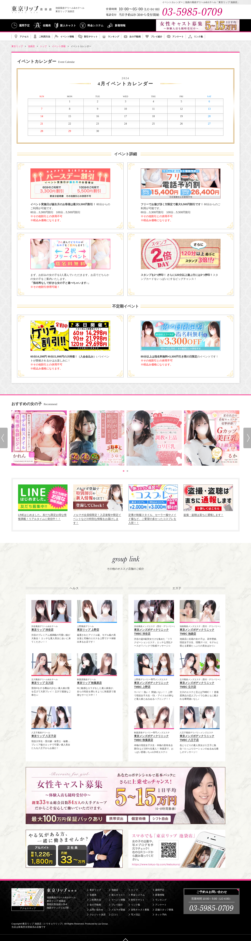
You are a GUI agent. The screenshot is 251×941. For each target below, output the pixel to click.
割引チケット (91, 36)
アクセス (24, 36)
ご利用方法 (44, 36)
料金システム (95, 25)
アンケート (178, 36)
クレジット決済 (98, 914)
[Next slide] (247, 438)
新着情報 (120, 25)
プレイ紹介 (156, 36)
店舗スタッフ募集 (164, 909)
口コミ (114, 914)
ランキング (113, 36)
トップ (134, 890)
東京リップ (95, 890)
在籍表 (47, 25)
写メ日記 (135, 914)
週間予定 (24, 25)
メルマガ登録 (118, 909)
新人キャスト (68, 25)
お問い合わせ (96, 909)
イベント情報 (67, 36)
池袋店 (114, 890)
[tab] (123, 471)
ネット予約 (161, 914)
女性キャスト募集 (140, 909)
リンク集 (198, 36)
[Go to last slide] (4, 438)
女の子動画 (135, 36)
